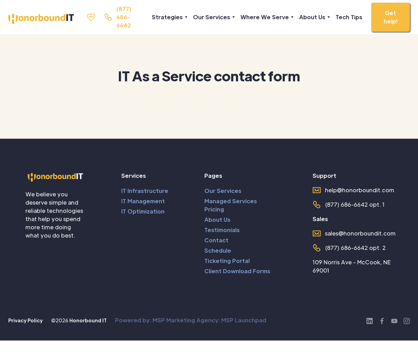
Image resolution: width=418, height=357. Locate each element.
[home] (37, 19)
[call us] (117, 17)
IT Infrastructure (144, 190)
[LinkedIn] (369, 320)
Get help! (390, 17)
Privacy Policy (25, 320)
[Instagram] (407, 320)
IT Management (143, 201)
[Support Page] (93, 17)
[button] (168, 17)
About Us (217, 219)
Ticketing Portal (227, 260)
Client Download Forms (237, 271)
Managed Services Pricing (230, 205)
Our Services (222, 190)
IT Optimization (143, 211)
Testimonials (222, 229)
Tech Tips (349, 17)
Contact (216, 240)
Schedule (217, 250)
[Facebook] (382, 320)
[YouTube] (394, 320)
